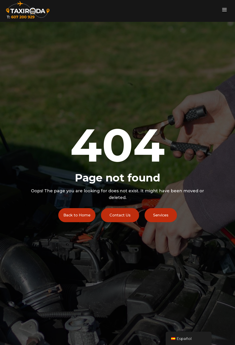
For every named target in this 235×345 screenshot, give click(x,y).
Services (160, 215)
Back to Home (76, 215)
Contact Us (120, 215)
